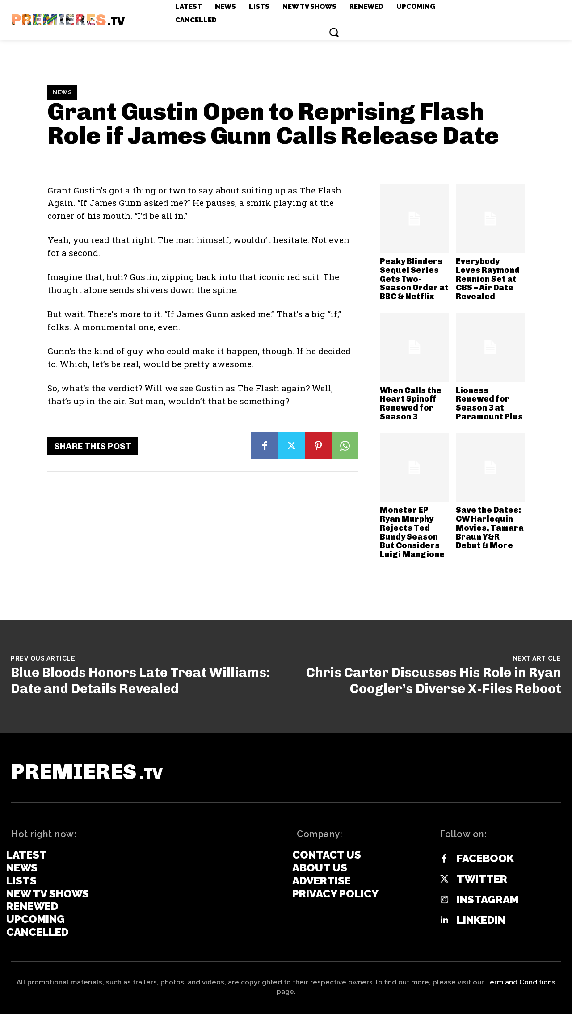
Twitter (482, 883)
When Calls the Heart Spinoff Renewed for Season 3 (411, 403)
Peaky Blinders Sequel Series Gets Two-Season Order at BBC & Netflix (414, 279)
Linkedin (481, 924)
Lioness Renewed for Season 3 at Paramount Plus (489, 403)
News (62, 92)
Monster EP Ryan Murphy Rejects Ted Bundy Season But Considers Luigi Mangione (412, 532)
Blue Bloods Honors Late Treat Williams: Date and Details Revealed (140, 681)
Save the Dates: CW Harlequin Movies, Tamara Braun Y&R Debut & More (490, 527)
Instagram (488, 903)
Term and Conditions (520, 986)
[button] (333, 32)
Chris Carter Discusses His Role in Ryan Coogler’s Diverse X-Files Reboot (433, 681)
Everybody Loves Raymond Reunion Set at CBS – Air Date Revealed (488, 279)
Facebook (485, 862)
